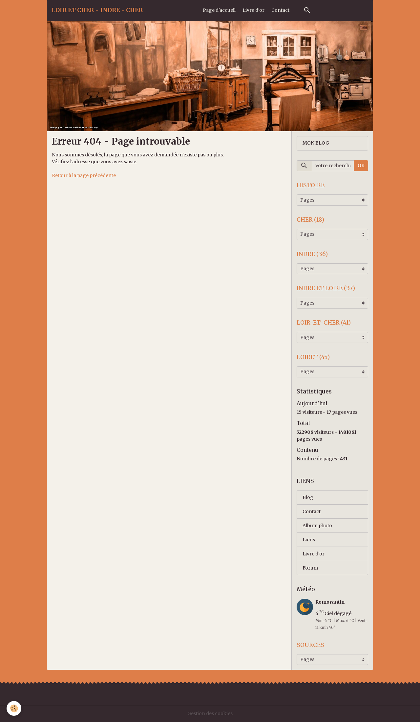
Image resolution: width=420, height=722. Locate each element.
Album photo (317, 526)
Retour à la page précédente (84, 175)
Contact (280, 10)
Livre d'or (253, 10)
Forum (310, 568)
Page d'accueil (219, 10)
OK (361, 166)
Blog (308, 497)
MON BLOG (316, 143)
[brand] (97, 10)
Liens (309, 540)
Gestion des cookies (210, 713)
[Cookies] (14, 708)
